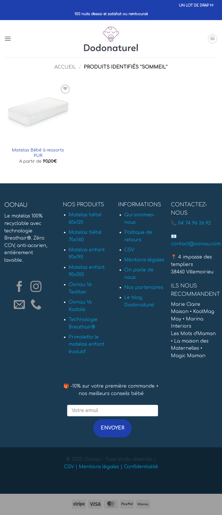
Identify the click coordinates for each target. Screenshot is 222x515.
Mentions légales (144, 260)
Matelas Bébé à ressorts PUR (38, 153)
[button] (7, 39)
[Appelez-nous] (36, 305)
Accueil (65, 67)
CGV (129, 249)
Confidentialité (141, 466)
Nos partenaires (143, 287)
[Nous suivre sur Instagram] (36, 287)
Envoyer (112, 428)
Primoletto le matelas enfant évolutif (86, 344)
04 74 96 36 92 (194, 223)
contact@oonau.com (196, 243)
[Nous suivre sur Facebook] (19, 287)
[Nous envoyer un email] (19, 305)
